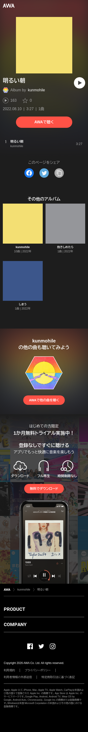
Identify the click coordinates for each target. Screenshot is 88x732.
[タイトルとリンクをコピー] (59, 173)
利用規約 (9, 670)
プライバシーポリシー (38, 670)
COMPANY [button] (15, 624)
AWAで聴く (44, 122)
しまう (23, 304)
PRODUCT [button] (14, 609)
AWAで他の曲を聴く (44, 400)
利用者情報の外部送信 (18, 677)
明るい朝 (43, 589)
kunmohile (36, 90)
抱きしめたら (65, 247)
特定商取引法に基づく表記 (58, 677)
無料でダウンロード (44, 489)
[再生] (79, 82)
